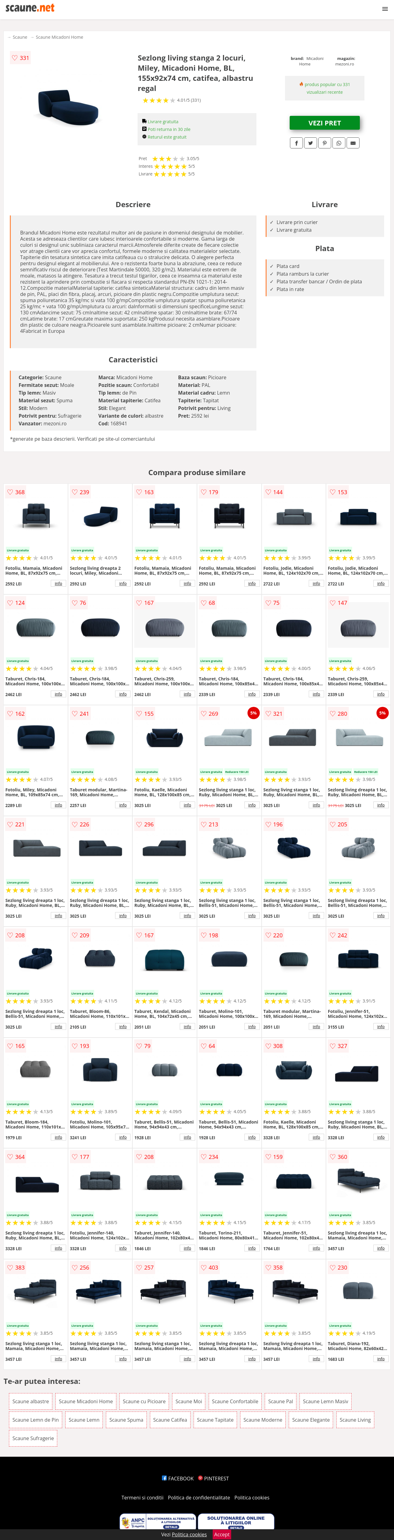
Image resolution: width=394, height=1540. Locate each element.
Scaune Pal (280, 1401)
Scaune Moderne (262, 1419)
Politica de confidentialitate (199, 1497)
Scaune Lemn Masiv (325, 1401)
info (58, 583)
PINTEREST (213, 1478)
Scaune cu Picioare (144, 1401)
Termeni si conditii (143, 1497)
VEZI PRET (324, 122)
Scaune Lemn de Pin (35, 1419)
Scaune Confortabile (235, 1401)
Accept (222, 1534)
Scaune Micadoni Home (59, 37)
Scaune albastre (30, 1401)
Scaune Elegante (311, 1419)
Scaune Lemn (84, 1419)
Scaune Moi (188, 1401)
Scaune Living (355, 1419)
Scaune (20, 37)
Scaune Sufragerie (33, 1438)
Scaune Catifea (170, 1419)
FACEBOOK (178, 1478)
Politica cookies (252, 1497)
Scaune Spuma (126, 1419)
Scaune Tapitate (215, 1419)
